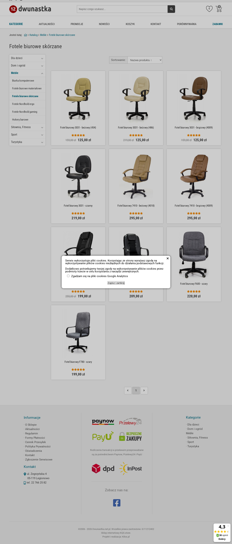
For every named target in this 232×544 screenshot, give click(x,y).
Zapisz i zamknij (116, 283)
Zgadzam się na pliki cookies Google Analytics (99, 276)
